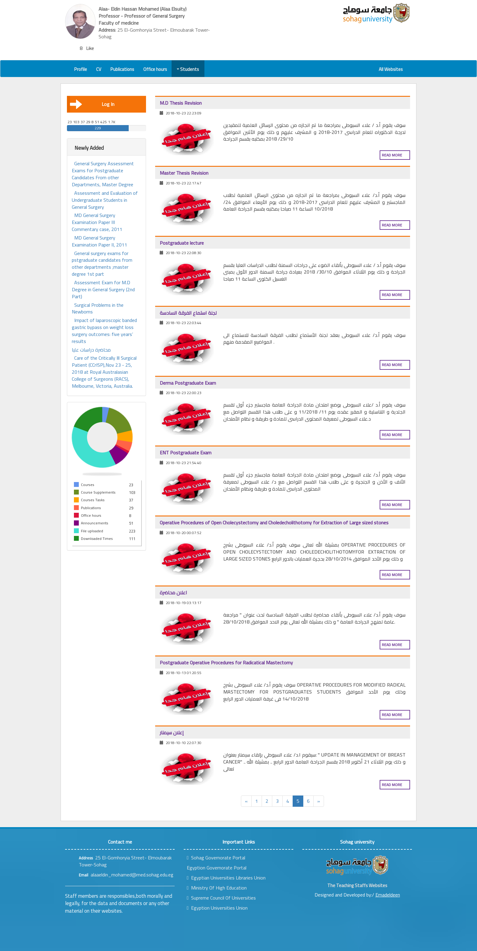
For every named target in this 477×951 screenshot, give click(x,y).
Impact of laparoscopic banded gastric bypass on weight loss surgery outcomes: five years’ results (104, 330)
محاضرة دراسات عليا (91, 349)
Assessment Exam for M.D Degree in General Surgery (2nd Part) (103, 289)
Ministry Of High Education (217, 887)
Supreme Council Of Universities (221, 897)
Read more (392, 155)
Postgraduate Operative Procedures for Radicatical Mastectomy (226, 662)
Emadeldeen (387, 894)
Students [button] (188, 69)
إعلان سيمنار (172, 732)
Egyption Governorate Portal (216, 867)
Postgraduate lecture (182, 242)
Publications (122, 69)
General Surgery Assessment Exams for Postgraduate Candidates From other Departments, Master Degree (103, 174)
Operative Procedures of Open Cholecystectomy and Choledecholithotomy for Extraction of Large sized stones (274, 522)
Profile (80, 69)
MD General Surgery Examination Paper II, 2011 (99, 241)
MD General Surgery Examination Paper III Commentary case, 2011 (97, 222)
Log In (92, 104)
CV (98, 69)
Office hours (155, 69)
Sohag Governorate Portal (216, 857)
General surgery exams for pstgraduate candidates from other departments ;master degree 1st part (102, 264)
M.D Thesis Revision (181, 102)
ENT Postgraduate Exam (185, 452)
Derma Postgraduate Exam (188, 382)
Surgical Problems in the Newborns (98, 309)
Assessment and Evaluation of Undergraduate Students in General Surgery (105, 200)
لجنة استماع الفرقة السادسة (188, 312)
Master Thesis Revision (184, 172)
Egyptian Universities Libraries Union (226, 877)
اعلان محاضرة (173, 592)
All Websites (391, 69)
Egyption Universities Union (217, 907)
